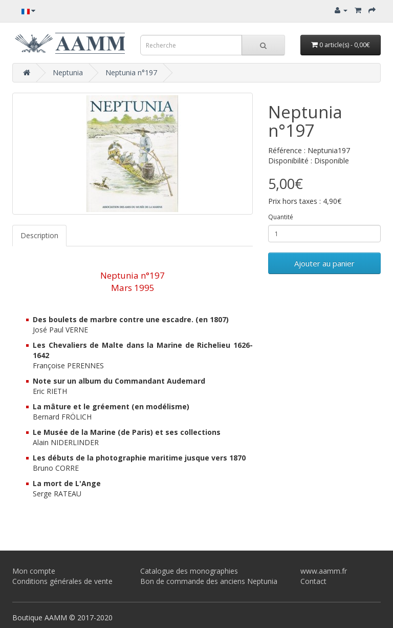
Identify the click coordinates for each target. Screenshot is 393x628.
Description (39, 235)
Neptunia (68, 72)
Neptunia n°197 (131, 72)
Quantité (280, 217)
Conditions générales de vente (62, 581)
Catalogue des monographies (189, 571)
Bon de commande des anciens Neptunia (208, 581)
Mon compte (33, 571)
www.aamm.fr (323, 571)
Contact (313, 581)
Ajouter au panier (324, 263)
